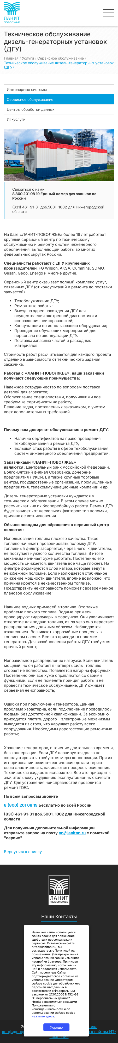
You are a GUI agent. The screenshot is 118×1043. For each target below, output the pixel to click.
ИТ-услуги (16, 119)
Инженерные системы (27, 89)
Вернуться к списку (23, 851)
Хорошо (56, 1027)
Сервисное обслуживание (60, 58)
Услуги (28, 58)
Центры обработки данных (31, 109)
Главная (11, 58)
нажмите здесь (43, 1016)
